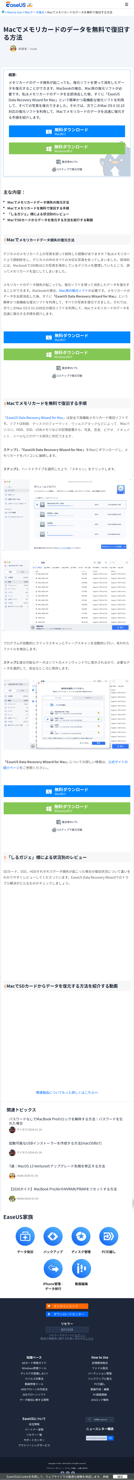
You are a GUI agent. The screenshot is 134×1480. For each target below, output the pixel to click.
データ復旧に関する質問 (34, 1400)
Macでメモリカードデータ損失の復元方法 (38, 202)
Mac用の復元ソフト (73, 290)
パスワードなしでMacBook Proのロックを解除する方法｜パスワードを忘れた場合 (66, 1121)
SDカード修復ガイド (34, 1363)
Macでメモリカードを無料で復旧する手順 (38, 208)
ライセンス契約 (70, 1468)
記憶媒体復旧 (100, 1363)
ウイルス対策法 (34, 1379)
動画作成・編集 (99, 1389)
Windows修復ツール (34, 1368)
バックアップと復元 (100, 1379)
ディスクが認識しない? (34, 1373)
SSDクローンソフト (34, 1394)
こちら (90, 1338)
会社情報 (34, 1424)
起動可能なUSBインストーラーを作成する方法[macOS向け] (55, 1143)
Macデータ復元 (34, 12)
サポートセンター (34, 1440)
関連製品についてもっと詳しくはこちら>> (67, 1092)
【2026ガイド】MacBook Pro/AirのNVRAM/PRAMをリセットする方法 (63, 1188)
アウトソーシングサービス (34, 1445)
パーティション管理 (100, 1373)
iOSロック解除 (100, 1400)
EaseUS (19, 4)
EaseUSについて (34, 1418)
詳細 (105, 1477)
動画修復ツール (34, 1384)
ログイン (80, 1335)
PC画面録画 (100, 1394)
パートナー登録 (34, 1429)
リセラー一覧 (34, 1435)
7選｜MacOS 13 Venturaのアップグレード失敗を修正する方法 (57, 1165)
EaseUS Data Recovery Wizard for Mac (35, 417)
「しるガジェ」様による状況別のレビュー (38, 213)
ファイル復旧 (100, 1368)
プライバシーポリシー (54, 1468)
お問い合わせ (83, 1468)
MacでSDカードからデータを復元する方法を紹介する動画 (50, 219)
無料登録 (67, 1329)
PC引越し (100, 1384)
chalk (33, 49)
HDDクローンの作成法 (34, 1389)
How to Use (14, 12)
